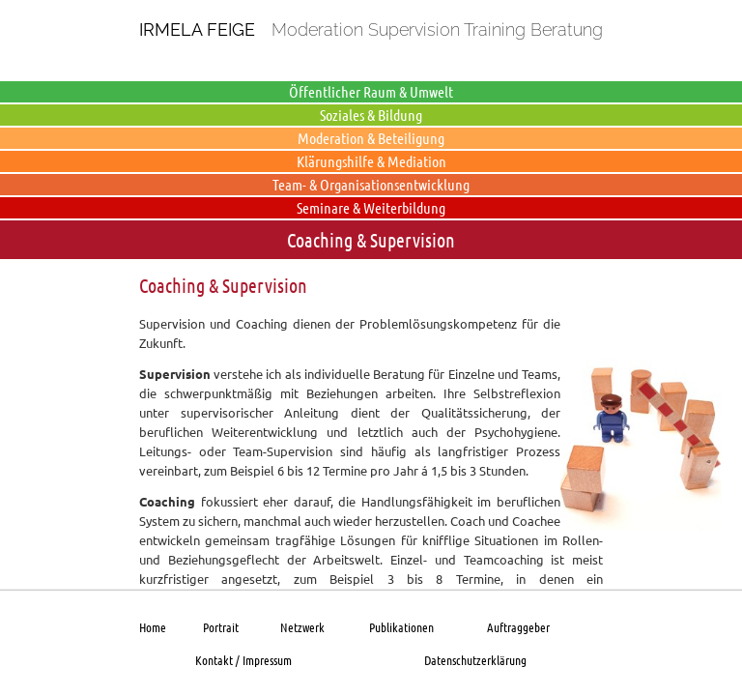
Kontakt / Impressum (243, 660)
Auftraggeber (518, 627)
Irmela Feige (197, 29)
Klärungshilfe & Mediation (371, 161)
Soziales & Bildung (371, 114)
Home (152, 627)
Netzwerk (302, 627)
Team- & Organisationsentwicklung (371, 184)
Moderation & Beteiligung (371, 138)
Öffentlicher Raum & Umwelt (371, 91)
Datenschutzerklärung (475, 660)
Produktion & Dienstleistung (371, 68)
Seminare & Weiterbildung (371, 207)
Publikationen (401, 627)
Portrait (221, 627)
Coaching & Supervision (371, 239)
